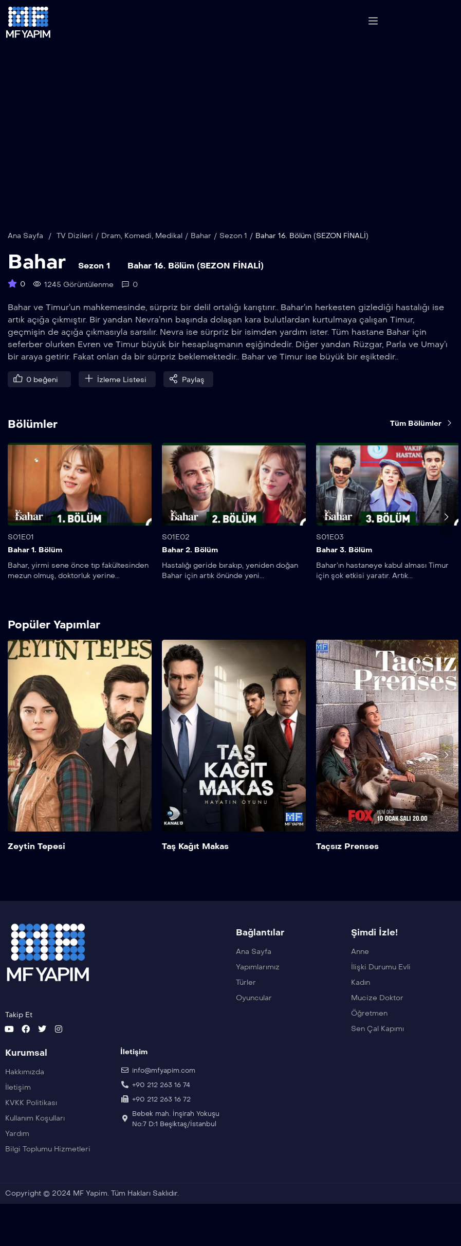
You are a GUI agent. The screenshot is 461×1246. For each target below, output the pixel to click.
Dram (111, 254)
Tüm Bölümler (421, 442)
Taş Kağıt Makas (195, 865)
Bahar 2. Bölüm (190, 569)
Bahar (201, 254)
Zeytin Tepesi (36, 865)
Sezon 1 (233, 254)
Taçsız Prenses (347, 865)
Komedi (138, 254)
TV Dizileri (75, 254)
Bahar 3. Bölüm (344, 569)
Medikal (168, 254)
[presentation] (446, 535)
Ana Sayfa (25, 254)
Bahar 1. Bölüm (35, 569)
